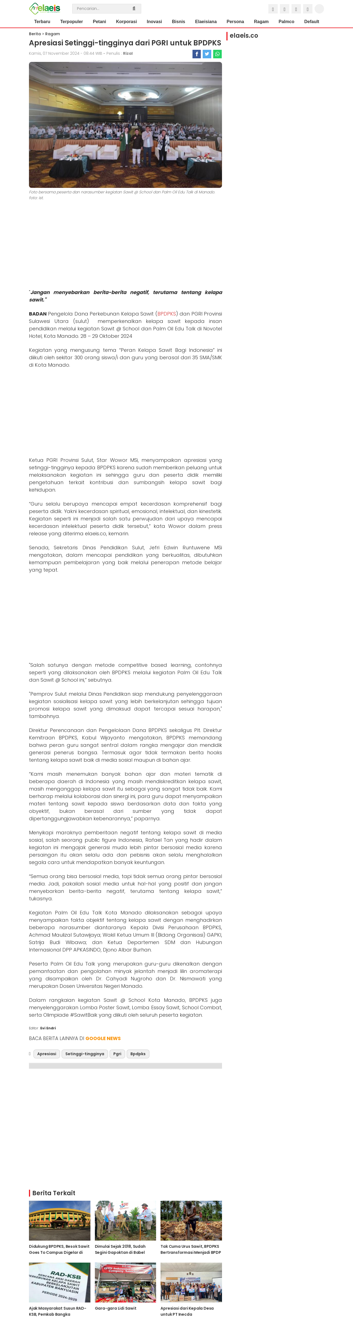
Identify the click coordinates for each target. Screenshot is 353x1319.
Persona (235, 21)
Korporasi (126, 21)
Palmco (286, 21)
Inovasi (154, 21)
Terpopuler (71, 21)
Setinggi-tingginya (84, 1054)
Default (311, 21)
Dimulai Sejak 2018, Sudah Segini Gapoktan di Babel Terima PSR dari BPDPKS (120, 1252)
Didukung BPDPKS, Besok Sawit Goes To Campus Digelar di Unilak (59, 1252)
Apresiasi (46, 1054)
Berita (35, 34)
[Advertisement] (125, 245)
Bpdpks (138, 1054)
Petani (99, 21)
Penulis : (119, 53)
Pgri (117, 1054)
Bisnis (178, 21)
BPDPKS (166, 313)
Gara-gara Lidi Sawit (116, 1308)
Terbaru (42, 21)
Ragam (261, 21)
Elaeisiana (206, 21)
